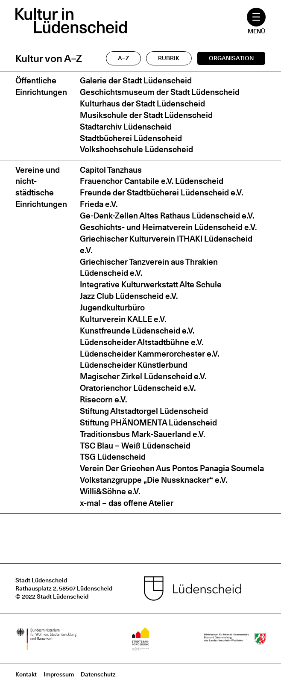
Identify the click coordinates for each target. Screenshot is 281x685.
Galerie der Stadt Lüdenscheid (136, 81)
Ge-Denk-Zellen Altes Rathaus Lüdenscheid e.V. (167, 216)
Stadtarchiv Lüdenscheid (126, 127)
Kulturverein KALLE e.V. (123, 319)
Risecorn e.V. (103, 400)
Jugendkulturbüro (112, 308)
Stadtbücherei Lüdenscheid (131, 138)
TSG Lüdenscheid (113, 457)
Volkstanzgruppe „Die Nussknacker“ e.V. (153, 480)
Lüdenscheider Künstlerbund (133, 365)
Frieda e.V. (98, 204)
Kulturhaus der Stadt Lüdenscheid (142, 104)
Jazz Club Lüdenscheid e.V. (129, 296)
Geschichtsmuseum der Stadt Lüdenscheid (160, 92)
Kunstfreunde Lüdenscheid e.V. (137, 331)
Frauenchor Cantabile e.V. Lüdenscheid (151, 181)
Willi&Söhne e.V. (110, 491)
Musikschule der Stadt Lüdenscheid (146, 115)
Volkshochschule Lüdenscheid (136, 149)
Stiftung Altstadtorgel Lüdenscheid (144, 411)
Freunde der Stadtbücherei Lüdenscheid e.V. (161, 193)
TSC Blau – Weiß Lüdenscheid (135, 446)
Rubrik (168, 58)
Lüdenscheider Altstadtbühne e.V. (141, 342)
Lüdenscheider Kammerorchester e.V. (149, 354)
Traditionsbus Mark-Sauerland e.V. (142, 434)
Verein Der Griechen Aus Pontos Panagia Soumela (172, 468)
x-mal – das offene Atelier (126, 503)
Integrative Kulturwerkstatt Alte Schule (151, 284)
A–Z (123, 58)
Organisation (231, 58)
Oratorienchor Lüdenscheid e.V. (138, 388)
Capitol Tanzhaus (111, 170)
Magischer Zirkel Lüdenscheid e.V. (143, 376)
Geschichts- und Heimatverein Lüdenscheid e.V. (168, 227)
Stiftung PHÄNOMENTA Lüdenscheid (148, 423)
